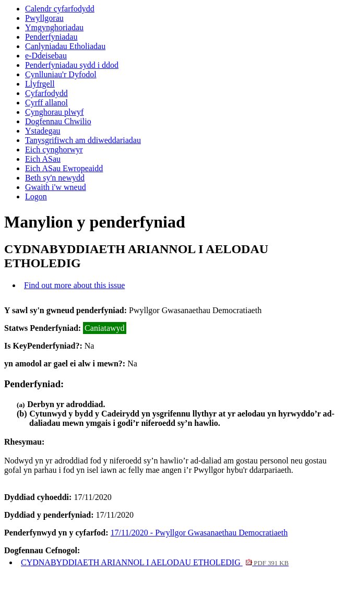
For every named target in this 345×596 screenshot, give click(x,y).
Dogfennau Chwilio (58, 121)
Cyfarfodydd (46, 93)
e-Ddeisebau (46, 55)
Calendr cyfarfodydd (59, 8)
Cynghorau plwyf (54, 112)
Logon (36, 196)
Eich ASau (43, 158)
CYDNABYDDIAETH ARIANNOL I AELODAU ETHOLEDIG (155, 562)
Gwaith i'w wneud (55, 187)
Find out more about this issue (74, 285)
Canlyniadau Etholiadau (65, 46)
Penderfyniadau (51, 36)
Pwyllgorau (44, 18)
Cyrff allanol (46, 102)
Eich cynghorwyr (54, 149)
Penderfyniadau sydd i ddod (71, 65)
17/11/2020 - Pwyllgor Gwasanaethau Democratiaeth (199, 532)
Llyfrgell (40, 83)
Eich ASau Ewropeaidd (64, 168)
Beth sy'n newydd (55, 177)
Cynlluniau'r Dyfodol (61, 74)
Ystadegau (43, 130)
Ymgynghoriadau (54, 27)
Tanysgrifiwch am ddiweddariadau (83, 140)
